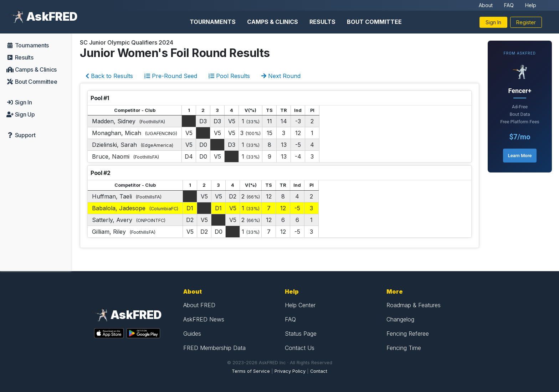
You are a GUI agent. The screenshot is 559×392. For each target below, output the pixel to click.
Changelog (400, 319)
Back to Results (109, 75)
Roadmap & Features (413, 305)
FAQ (509, 5)
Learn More (520, 155)
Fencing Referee (407, 333)
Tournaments (213, 21)
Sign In (493, 22)
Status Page (301, 333)
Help (530, 5)
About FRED (199, 305)
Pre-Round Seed (170, 75)
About (486, 5)
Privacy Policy (290, 371)
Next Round (281, 75)
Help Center (300, 305)
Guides (192, 333)
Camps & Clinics (272, 21)
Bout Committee (374, 21)
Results (322, 21)
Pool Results (229, 75)
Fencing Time (403, 347)
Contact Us (299, 347)
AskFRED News (203, 319)
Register (526, 22)
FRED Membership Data (214, 347)
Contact (318, 371)
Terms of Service (251, 371)
